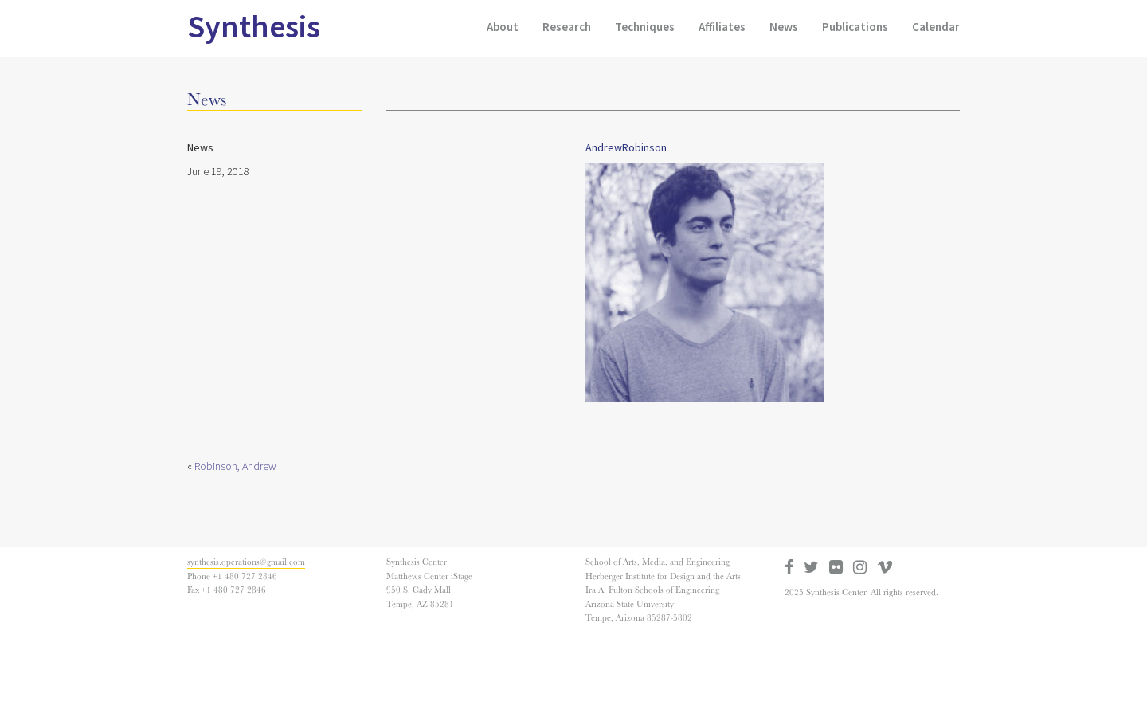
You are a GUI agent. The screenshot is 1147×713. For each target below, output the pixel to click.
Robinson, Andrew (235, 467)
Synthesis (253, 27)
